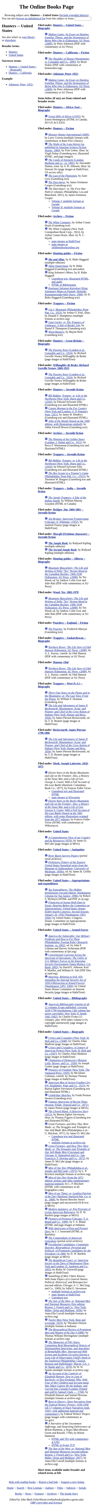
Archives (52, 1493)
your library (28, 37)
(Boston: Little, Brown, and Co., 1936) (66, 1062)
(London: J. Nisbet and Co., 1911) (65, 441)
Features (39, 1493)
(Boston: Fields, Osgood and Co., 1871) (66, 1103)
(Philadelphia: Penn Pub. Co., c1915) (66, 475)
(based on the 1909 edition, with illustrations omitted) (67, 423)
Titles (60, 1487)
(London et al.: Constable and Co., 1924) (65, 352)
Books (18, 1493)
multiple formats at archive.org (68, 1142)
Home (10, 1487)
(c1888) (68, 1331)
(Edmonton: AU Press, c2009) (67, 39)
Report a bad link (48, 1482)
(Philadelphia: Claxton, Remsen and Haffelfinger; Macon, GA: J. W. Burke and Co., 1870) (67, 1354)
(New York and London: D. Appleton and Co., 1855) (67, 1265)
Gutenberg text (60, 1297)
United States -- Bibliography (70, 998)
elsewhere (10, 40)
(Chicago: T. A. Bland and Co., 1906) (67, 1220)
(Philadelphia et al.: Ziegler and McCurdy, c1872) (66, 1169)
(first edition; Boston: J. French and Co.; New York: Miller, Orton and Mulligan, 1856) (67, 1306)
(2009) (68, 134)
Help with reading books (22, 1482)
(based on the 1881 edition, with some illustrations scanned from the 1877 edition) (67, 810)
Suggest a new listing (72, 1482)
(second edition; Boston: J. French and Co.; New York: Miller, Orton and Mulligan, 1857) (67, 1453)
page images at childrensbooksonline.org (65, 246)
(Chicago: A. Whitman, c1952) (67, 520)
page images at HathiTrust (66, 241)
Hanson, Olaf (61, 662)
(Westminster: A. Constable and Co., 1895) (67, 60)
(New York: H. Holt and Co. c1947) (68, 1050)
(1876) (67, 839)
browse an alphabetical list (30, 18)
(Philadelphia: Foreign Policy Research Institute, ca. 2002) (67, 941)
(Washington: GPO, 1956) (67, 910)
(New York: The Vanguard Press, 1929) (67, 1071)
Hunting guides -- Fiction (67, 253)
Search (20, 1487)
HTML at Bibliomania (64, 284)
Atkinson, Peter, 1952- (21, 84)
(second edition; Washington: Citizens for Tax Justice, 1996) (68, 892)
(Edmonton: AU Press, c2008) (66, 572)
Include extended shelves (74, 15)
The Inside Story (69, 1493)
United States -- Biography (68, 1031)
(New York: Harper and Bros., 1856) (67, 711)
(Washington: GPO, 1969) (65, 981)
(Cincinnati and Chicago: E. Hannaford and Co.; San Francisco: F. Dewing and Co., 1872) (67, 1152)
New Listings (34, 1487)
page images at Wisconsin (66, 797)
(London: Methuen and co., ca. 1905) (64, 162)
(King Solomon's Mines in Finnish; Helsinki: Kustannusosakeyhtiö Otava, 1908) (66, 291)
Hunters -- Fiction (63, 128)
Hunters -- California (20, 72)
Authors (49, 1487)
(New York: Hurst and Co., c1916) (66, 398)
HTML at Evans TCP (63, 1445)
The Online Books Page (46, 7)
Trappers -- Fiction (64, 303)
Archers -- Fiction (63, 216)
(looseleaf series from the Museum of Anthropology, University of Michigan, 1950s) (67, 867)
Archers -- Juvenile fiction (68, 433)
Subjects (70, 1487)
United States (16, 55)
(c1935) (64, 116)
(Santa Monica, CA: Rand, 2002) (68, 961)
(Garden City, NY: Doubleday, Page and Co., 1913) (68, 1084)
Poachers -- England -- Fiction (70, 622)
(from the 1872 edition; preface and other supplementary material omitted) (67, 1180)
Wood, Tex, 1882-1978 (65, 592)
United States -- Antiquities (68, 849)
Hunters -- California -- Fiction (71, 52)
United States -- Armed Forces (70, 929)
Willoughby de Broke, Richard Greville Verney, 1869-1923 (63, 367)
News (28, 1493)
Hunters (13, 51)
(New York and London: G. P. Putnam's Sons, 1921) (66, 411)
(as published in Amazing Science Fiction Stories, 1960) (65, 147)
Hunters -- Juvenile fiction (68, 389)
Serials (82, 1487)
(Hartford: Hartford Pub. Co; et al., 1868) (68, 1196)
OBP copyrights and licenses (46, 1502)
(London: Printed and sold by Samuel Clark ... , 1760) (67, 1382)
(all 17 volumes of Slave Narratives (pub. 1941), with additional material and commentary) (68, 1407)
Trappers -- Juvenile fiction (69, 454)
